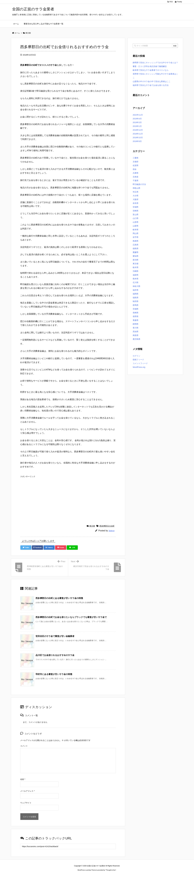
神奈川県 (136, 286)
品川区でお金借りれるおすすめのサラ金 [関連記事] (55, 655)
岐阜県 (135, 230)
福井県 (135, 290)
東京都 (92, 526)
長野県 (135, 316)
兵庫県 (135, 173)
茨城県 (135, 309)
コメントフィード (140, 363)
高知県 (135, 331)
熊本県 (135, 279)
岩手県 (135, 237)
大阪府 (135, 199)
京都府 (135, 162)
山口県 (135, 218)
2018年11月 (138, 134)
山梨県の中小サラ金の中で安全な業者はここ (151, 81)
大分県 (135, 196)
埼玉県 (135, 192)
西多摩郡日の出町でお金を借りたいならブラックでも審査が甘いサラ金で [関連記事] (71, 617)
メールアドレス (27, 791)
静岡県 (135, 324)
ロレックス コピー (69, 875)
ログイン (136, 356)
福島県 (135, 297)
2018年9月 (137, 141)
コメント (24, 746)
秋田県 (135, 301)
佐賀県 (135, 165)
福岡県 (135, 294)
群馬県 (135, 305)
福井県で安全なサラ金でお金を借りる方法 (151, 85)
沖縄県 (135, 271)
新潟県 (135, 260)
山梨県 (135, 226)
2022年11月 (138, 115)
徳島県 (135, 248)
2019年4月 (137, 119)
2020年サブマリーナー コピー (87, 875)
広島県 (135, 245)
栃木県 (135, 267)
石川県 (135, 282)
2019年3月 (137, 122)
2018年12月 (138, 130)
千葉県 (135, 180)
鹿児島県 (136, 339)
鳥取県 (135, 335)
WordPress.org (139, 367)
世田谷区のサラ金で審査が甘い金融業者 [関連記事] (55, 636)
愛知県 (135, 256)
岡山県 (135, 233)
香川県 (135, 328)
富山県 (135, 214)
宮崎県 (135, 211)
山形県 (135, 222)
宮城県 (135, 207)
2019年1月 (137, 126)
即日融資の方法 (139, 184)
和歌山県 (136, 188)
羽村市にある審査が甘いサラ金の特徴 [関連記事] (54, 674)
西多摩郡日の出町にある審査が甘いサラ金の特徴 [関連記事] (59, 598)
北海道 (135, 177)
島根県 (135, 241)
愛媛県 (135, 252)
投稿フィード (138, 359)
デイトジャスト (125, 875)
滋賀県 (135, 275)
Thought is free (110, 870)
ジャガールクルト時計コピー (109, 875)
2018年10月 (138, 137)
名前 (22, 779)
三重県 (135, 158)
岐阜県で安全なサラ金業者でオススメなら (151, 70)
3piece (112, 530)
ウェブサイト (26, 803)
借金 (134, 169)
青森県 (135, 320)
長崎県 (135, 313)
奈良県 (135, 203)
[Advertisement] (68, 498)
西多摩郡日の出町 (107, 526)
